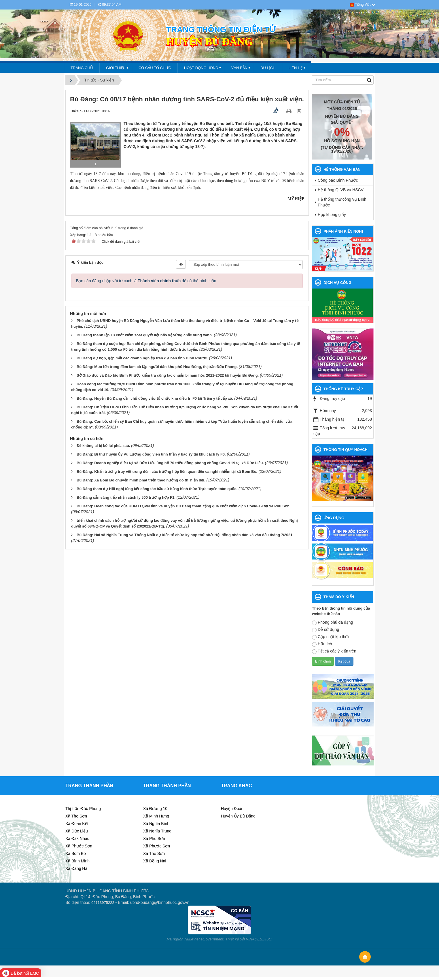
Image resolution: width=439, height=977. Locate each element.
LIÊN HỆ (296, 68)
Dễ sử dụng (325, 629)
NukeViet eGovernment (203, 939)
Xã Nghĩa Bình (156, 823)
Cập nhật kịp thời (330, 637)
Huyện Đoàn (232, 808)
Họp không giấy (332, 214)
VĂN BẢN (239, 68)
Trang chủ (82, 68)
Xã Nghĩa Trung (157, 831)
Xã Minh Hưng (156, 816)
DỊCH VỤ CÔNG (337, 282)
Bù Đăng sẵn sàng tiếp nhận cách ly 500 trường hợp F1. (126, 497)
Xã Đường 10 (155, 808)
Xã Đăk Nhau (77, 838)
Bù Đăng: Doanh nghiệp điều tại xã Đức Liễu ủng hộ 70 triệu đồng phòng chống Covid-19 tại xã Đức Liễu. (170, 463)
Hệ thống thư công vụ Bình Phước (342, 202)
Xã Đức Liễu (76, 831)
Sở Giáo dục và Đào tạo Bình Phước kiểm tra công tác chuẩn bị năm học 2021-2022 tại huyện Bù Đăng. (168, 375)
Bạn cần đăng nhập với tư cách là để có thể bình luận (146, 280)
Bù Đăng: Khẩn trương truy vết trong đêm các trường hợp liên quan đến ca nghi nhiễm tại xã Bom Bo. (167, 471)
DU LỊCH (267, 68)
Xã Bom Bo (75, 853)
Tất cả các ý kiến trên (334, 651)
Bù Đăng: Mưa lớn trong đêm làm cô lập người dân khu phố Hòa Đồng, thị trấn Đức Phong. (157, 367)
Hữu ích (322, 644)
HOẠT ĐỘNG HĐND (201, 68)
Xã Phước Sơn (78, 846)
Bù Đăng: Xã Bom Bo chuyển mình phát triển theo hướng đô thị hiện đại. (141, 480)
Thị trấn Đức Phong (83, 808)
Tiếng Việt (362, 5)
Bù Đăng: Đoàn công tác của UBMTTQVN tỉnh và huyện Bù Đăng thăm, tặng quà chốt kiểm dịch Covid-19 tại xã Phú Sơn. (184, 506)
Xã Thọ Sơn (76, 816)
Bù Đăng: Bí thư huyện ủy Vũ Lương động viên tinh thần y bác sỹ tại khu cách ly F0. (151, 454)
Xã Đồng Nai (154, 861)
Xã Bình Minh (77, 861)
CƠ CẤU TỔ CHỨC (155, 68)
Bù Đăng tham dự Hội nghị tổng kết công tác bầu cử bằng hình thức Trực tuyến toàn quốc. (157, 489)
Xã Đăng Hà (76, 868)
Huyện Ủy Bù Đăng (238, 816)
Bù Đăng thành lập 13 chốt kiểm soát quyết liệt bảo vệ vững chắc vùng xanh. (145, 335)
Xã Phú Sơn (154, 838)
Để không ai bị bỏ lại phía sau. (103, 445)
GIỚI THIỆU (116, 68)
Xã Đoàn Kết (76, 823)
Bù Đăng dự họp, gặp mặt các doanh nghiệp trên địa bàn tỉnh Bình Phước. (142, 358)
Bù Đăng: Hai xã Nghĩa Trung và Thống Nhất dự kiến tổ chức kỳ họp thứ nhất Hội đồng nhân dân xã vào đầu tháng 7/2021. (185, 535)
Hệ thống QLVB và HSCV (341, 189)
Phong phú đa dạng (332, 622)
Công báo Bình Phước (338, 180)
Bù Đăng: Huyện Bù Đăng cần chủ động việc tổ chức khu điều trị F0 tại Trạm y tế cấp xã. (155, 398)
